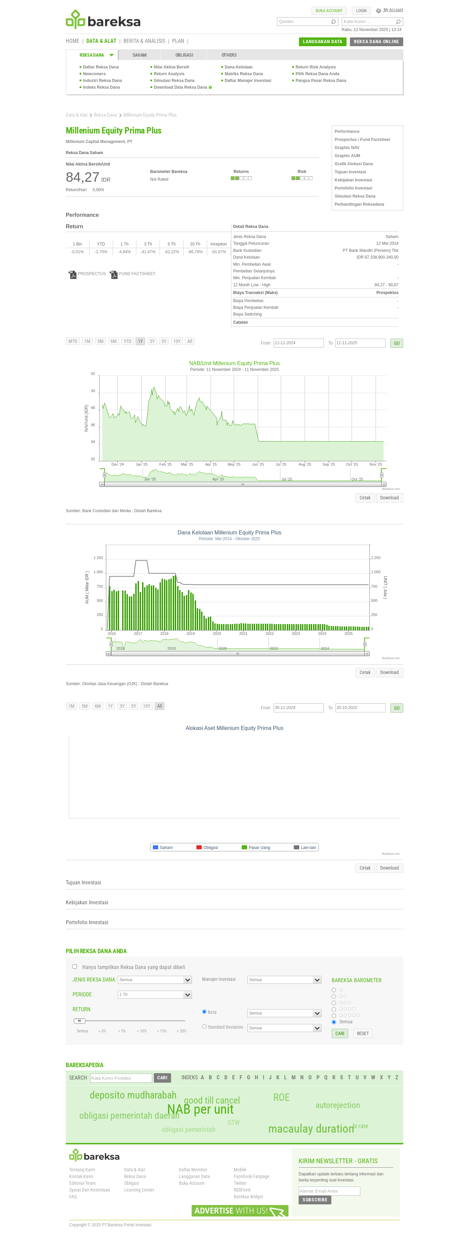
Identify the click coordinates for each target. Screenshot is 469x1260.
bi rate (360, 1126)
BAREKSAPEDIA (85, 1064)
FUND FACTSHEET (132, 273)
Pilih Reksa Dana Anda (317, 73)
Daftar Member (193, 1169)
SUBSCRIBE (315, 1199)
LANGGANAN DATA (322, 41)
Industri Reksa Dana (102, 80)
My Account (389, 9)
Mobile (240, 1169)
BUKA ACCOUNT (329, 10)
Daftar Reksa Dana (101, 67)
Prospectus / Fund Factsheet (362, 139)
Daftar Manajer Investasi (248, 80)
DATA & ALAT (101, 41)
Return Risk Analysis (316, 67)
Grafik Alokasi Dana (354, 164)
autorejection (337, 1105)
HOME (72, 41)
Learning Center (139, 1190)
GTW (234, 1122)
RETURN (81, 1009)
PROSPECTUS (87, 273)
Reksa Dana (105, 115)
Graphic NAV (347, 147)
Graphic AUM (347, 155)
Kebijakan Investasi (353, 180)
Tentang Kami (82, 1169)
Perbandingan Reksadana (359, 204)
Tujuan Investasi (350, 172)
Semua (346, 1021)
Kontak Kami (81, 1176)
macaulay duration (311, 1129)
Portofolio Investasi (353, 188)
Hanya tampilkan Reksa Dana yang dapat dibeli (133, 967)
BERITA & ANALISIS (144, 41)
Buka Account (191, 1183)
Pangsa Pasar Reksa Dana (321, 80)
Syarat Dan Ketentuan (89, 1190)
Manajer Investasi (219, 979)
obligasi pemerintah (189, 1129)
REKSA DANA (92, 55)
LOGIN (361, 10)
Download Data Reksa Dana (180, 87)
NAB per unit (200, 1109)
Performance (347, 131)
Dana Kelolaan (239, 67)
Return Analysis (169, 73)
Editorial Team (82, 1183)
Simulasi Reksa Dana (174, 80)
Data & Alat (76, 115)
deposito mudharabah (133, 1095)
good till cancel (212, 1100)
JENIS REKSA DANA (94, 979)
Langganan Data (194, 1176)
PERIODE (82, 994)
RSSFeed (242, 1190)
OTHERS (229, 55)
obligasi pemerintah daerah (129, 1115)
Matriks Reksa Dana (244, 73)
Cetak (365, 497)
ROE (281, 1097)
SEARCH (78, 1078)
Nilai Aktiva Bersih (171, 67)
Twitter (240, 1183)
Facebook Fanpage (252, 1176)
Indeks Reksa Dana (101, 87)
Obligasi (131, 1183)
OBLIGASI (184, 55)
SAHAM (140, 55)
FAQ (73, 1196)
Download (389, 497)
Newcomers (94, 73)
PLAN (178, 41)
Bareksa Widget (248, 1196)
